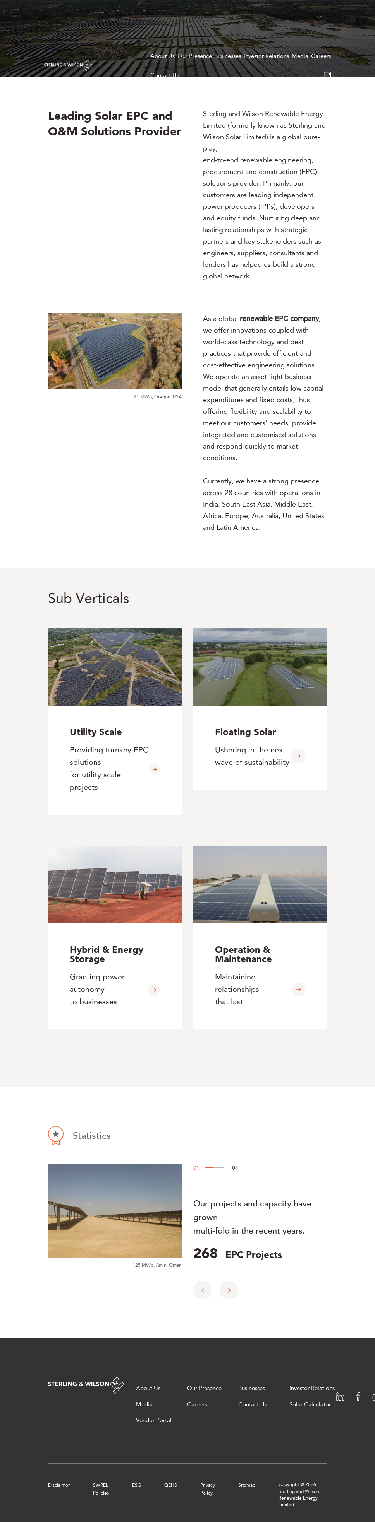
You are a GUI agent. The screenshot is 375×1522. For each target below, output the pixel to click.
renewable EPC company (279, 318)
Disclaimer (59, 1485)
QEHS (170, 1485)
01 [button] (194, 1165)
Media (300, 56)
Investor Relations (266, 56)
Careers (321, 56)
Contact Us (164, 75)
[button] (229, 1290)
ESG (136, 1485)
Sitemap (246, 1485)
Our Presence (194, 56)
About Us (162, 56)
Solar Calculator (310, 1404)
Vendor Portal (154, 1420)
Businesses (227, 56)
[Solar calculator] (327, 75)
